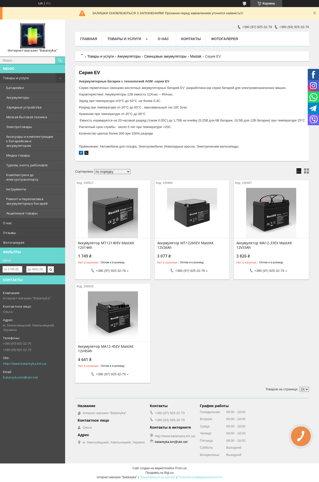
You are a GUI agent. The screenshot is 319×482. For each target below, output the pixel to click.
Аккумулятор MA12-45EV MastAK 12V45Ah (105, 348)
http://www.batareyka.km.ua (24, 363)
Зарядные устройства (24, 107)
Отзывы (9, 232)
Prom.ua (181, 468)
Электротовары (19, 127)
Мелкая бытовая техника (26, 117)
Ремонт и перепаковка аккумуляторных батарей (27, 201)
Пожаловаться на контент (157, 477)
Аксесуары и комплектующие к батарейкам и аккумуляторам (29, 141)
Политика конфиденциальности (200, 477)
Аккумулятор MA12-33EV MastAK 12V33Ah (264, 245)
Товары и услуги (16, 78)
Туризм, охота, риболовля (27, 165)
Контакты (191, 39)
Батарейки (15, 87)
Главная (88, 39)
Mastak (195, 56)
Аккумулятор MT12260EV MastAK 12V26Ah (185, 245)
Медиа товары (18, 155)
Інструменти (16, 189)
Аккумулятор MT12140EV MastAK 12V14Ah (106, 245)
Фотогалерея (13, 242)
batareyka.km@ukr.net (20, 377)
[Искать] (60, 60)
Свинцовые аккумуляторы (165, 56)
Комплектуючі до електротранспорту (22, 177)
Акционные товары (22, 213)
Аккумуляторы (17, 97)
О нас (7, 223)
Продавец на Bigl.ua (159, 472)
